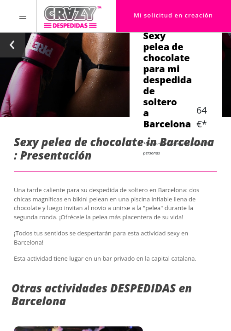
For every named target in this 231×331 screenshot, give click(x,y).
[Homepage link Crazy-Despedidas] (72, 16)
